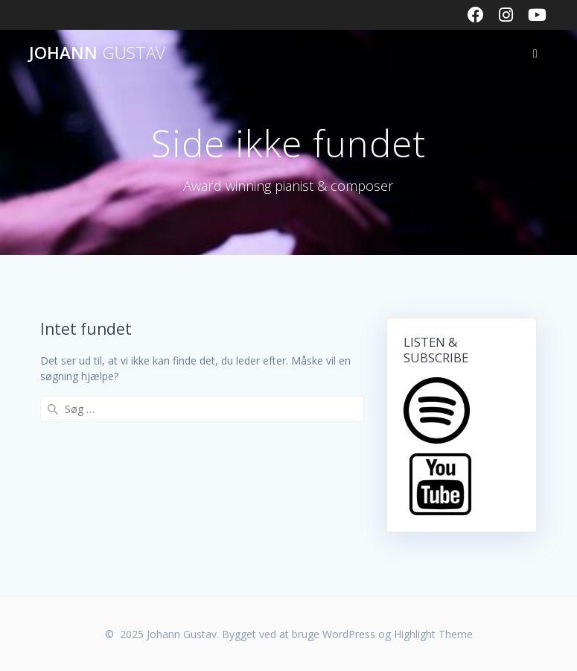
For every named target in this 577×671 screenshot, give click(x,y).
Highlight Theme (433, 634)
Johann (97, 53)
